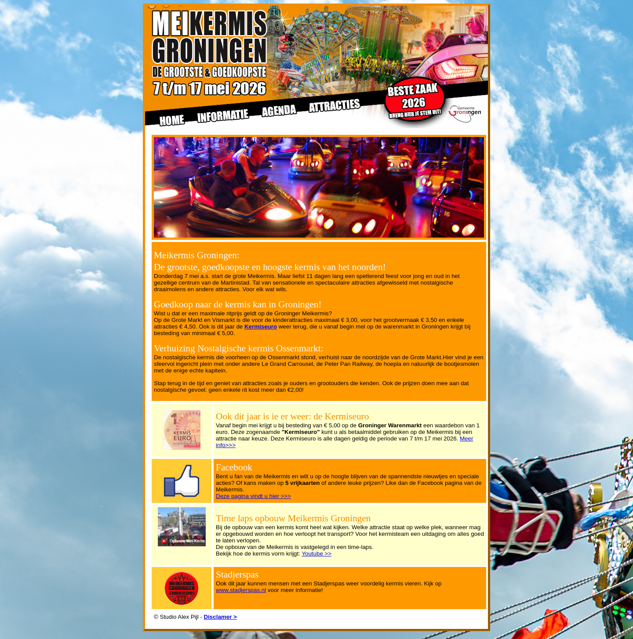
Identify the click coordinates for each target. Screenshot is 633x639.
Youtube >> (316, 553)
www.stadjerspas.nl (241, 590)
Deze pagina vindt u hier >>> (253, 496)
